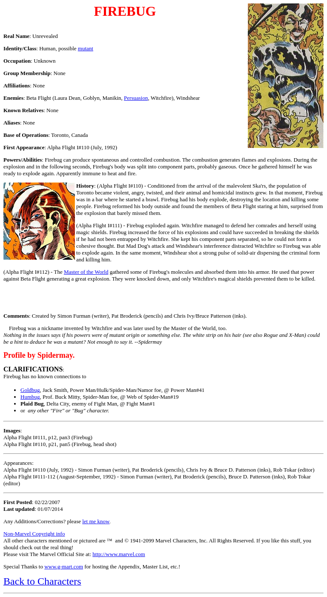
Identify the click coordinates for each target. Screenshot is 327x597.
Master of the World (86, 272)
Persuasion (136, 98)
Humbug (30, 397)
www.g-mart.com (63, 566)
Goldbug (30, 390)
